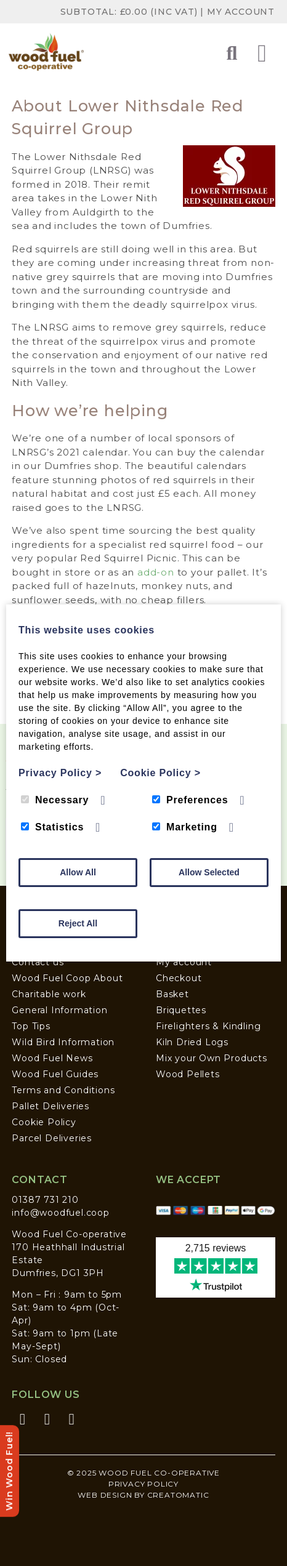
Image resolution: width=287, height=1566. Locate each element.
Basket (172, 994)
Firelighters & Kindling (208, 1026)
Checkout (178, 978)
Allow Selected (209, 872)
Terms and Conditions (63, 1090)
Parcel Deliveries (52, 1138)
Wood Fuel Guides (55, 1074)
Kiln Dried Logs (192, 1042)
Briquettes (181, 1010)
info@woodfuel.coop (60, 1212)
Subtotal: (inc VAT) (130, 11)
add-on (155, 572)
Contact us (37, 962)
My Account (241, 11)
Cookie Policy (44, 1122)
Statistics (52, 827)
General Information (59, 1010)
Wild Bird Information (63, 1042)
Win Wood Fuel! (9, 1471)
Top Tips (31, 1026)
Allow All (78, 872)
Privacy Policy (143, 1483)
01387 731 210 (45, 1199)
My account (184, 962)
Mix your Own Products (211, 1058)
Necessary (55, 800)
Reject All (78, 923)
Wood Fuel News (52, 1058)
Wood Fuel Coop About (67, 978)
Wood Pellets (188, 1074)
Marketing (184, 827)
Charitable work (49, 994)
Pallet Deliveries (50, 1106)
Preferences (190, 800)
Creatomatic (178, 1495)
